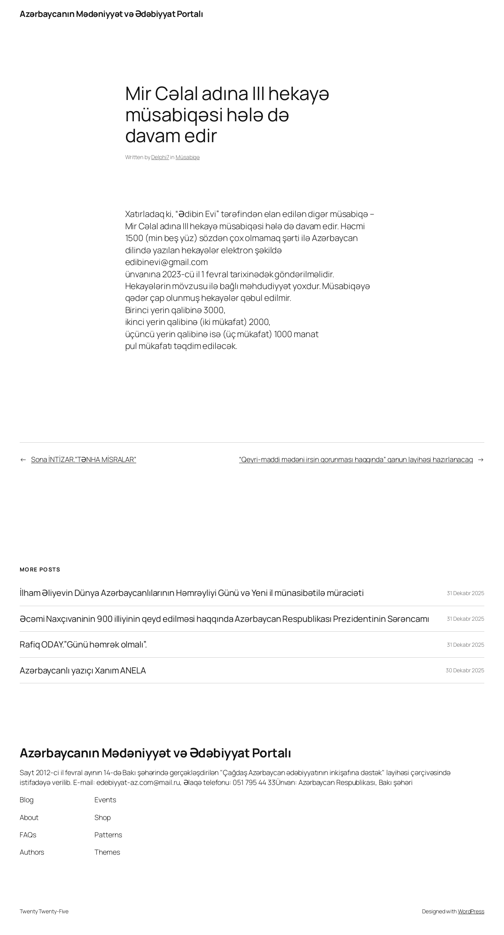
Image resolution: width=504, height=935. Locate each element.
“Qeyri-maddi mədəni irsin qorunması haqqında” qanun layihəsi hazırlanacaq (356, 459)
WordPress (471, 911)
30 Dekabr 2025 (465, 670)
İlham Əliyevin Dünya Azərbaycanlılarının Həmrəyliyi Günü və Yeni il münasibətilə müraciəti (192, 592)
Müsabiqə (188, 157)
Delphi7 (160, 157)
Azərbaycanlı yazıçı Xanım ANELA (83, 670)
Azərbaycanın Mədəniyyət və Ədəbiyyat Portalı (111, 14)
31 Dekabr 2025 (465, 593)
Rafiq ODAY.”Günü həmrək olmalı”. (83, 644)
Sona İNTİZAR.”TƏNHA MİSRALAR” (83, 459)
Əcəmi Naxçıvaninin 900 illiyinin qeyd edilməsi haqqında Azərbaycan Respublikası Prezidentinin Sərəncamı (224, 618)
